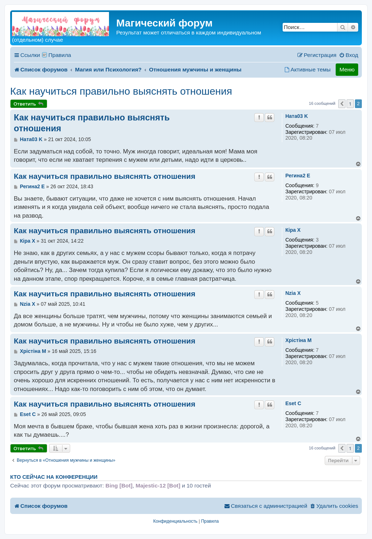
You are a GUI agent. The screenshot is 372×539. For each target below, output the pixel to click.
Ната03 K (296, 116)
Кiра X (292, 230)
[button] (341, 103)
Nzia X (292, 293)
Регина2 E (297, 175)
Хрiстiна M (298, 340)
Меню (347, 69)
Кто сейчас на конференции (53, 477)
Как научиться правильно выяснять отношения (121, 91)
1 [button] (350, 103)
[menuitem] (348, 55)
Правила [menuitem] (59, 55)
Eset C (293, 403)
